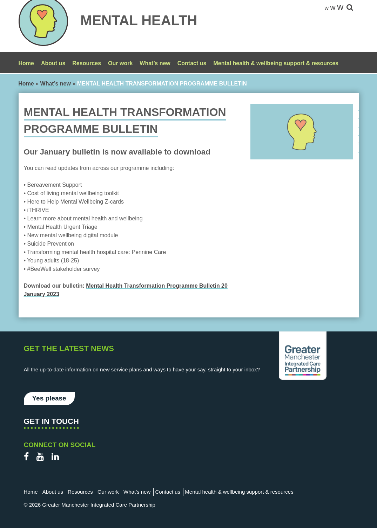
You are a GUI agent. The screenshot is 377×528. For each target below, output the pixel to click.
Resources (86, 63)
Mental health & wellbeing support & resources (275, 63)
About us (53, 63)
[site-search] (349, 8)
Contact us (192, 63)
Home (26, 63)
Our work (120, 63)
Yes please (49, 398)
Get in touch (51, 421)
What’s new (155, 63)
